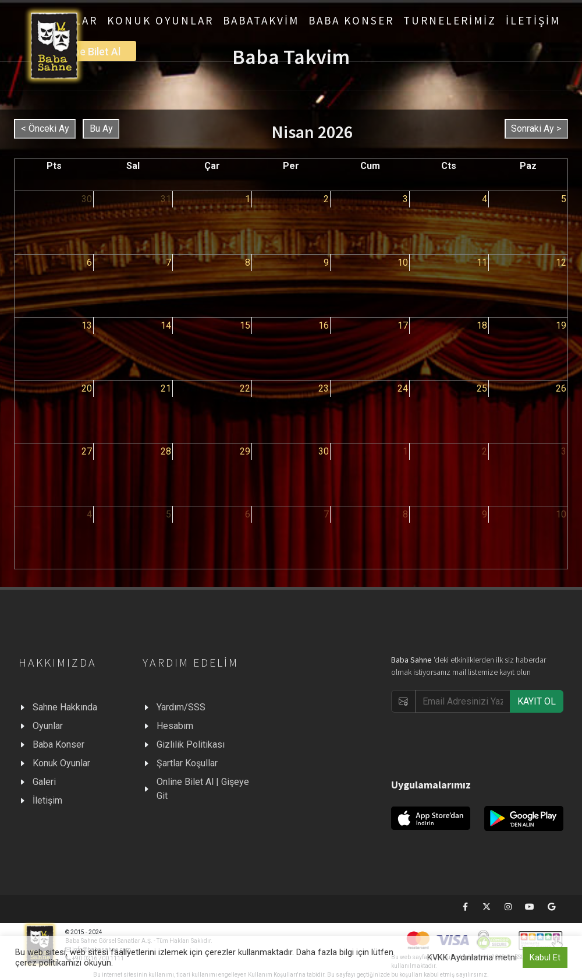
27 (86, 451)
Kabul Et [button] (545, 957)
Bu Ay (101, 128)
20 (86, 388)
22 (245, 388)
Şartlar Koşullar (187, 763)
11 (482, 262)
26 (561, 388)
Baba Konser (58, 744)
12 (561, 262)
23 (323, 388)
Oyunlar (48, 725)
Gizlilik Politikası (191, 744)
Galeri (44, 781)
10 (403, 262)
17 (403, 325)
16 (323, 325)
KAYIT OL (536, 701)
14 (166, 325)
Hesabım (175, 725)
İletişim (47, 800)
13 (86, 325)
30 (86, 199)
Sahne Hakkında (65, 707)
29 (245, 451)
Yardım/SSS (181, 707)
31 (166, 199)
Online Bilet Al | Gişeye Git (203, 788)
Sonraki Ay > (536, 128)
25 (482, 388)
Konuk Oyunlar (61, 763)
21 (166, 388)
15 (245, 325)
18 (482, 325)
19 (561, 325)
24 (403, 388)
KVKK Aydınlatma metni (472, 957)
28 (166, 451)
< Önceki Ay (45, 128)
